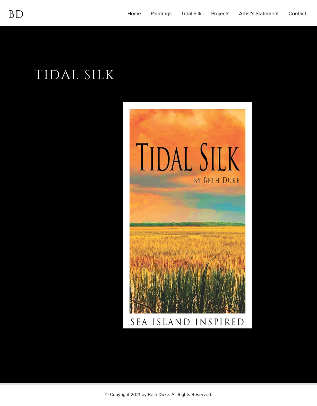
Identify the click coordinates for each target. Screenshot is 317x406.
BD (16, 15)
